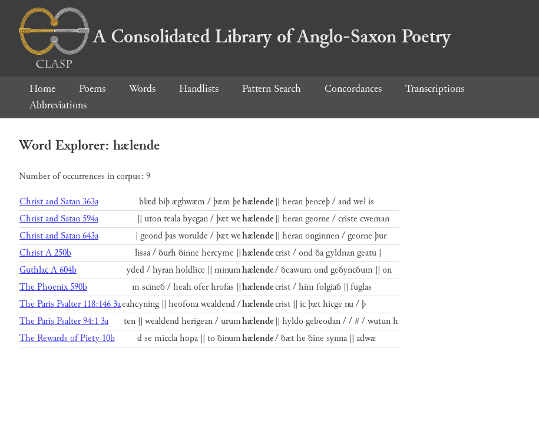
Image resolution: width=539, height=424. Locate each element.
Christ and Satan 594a (58, 219)
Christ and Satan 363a (58, 201)
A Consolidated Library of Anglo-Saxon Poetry (235, 36)
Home (42, 88)
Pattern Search (271, 88)
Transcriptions (434, 88)
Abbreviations (58, 105)
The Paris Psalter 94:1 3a (63, 321)
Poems (92, 88)
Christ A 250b (45, 253)
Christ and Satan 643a (58, 236)
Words (142, 88)
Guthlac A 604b (48, 270)
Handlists (199, 88)
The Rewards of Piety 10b (67, 338)
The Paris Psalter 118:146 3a (70, 304)
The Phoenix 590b (53, 287)
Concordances (353, 88)
